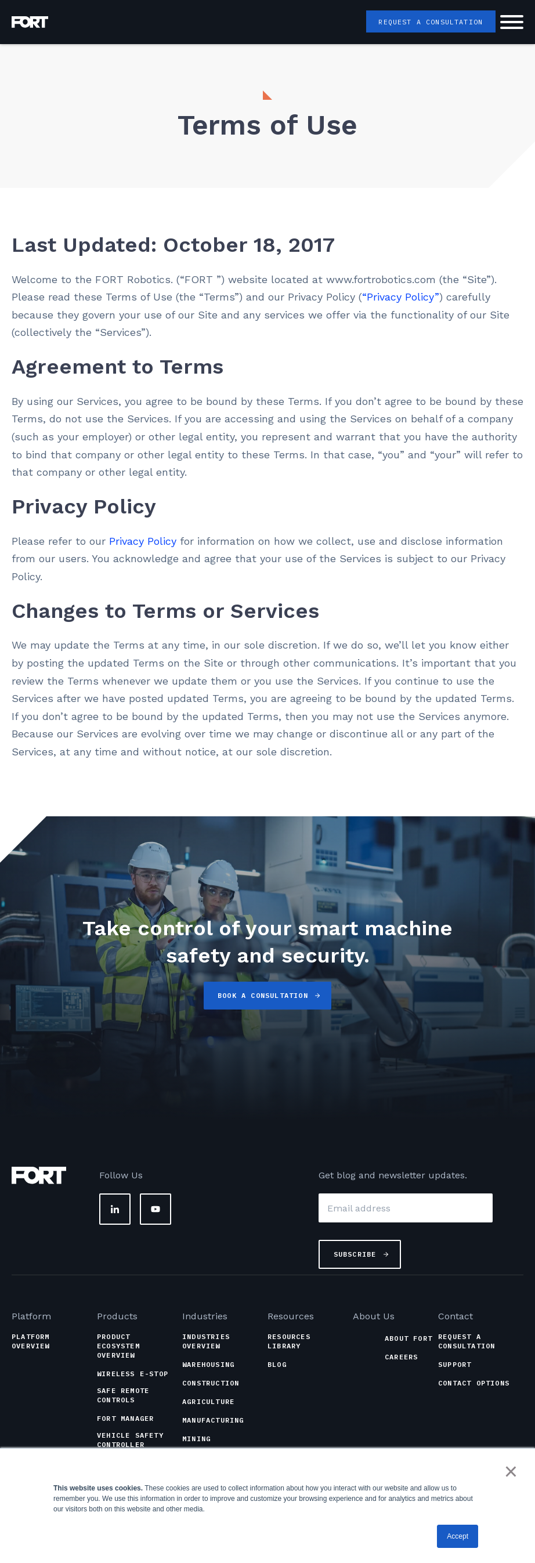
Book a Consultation (263, 995)
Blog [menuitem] (277, 1364)
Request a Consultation (429, 21)
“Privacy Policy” (400, 297)
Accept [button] (457, 1536)
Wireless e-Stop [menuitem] (132, 1373)
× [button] (511, 1472)
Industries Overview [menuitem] (206, 1341)
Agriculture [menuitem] (208, 1401)
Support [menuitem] (454, 1364)
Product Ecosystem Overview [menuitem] (118, 1345)
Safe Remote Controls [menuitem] (123, 1395)
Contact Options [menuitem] (473, 1383)
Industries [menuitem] (204, 1316)
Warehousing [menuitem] (208, 1364)
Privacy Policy (142, 541)
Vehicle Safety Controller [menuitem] (130, 1440)
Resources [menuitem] (291, 1316)
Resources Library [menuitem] (289, 1341)
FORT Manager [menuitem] (125, 1418)
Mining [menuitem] (196, 1438)
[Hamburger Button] (511, 24)
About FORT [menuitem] (408, 1338)
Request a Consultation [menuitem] (466, 1341)
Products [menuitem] (117, 1316)
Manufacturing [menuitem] (213, 1420)
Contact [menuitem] (455, 1316)
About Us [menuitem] (374, 1316)
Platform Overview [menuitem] (31, 1341)
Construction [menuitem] (210, 1383)
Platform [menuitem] (31, 1316)
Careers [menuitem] (401, 1356)
